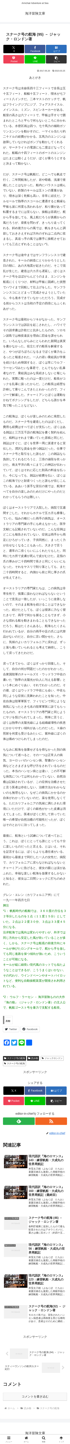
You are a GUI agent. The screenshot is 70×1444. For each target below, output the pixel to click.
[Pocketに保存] (13, 59)
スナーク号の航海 (14, 1058)
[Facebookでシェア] (35, 49)
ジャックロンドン (52, 1058)
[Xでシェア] (13, 49)
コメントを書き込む (35, 1396)
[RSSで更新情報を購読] (51, 1121)
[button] (56, 59)
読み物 (33, 1058)
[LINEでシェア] (35, 59)
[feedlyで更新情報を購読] (19, 1121)
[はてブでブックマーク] (56, 49)
